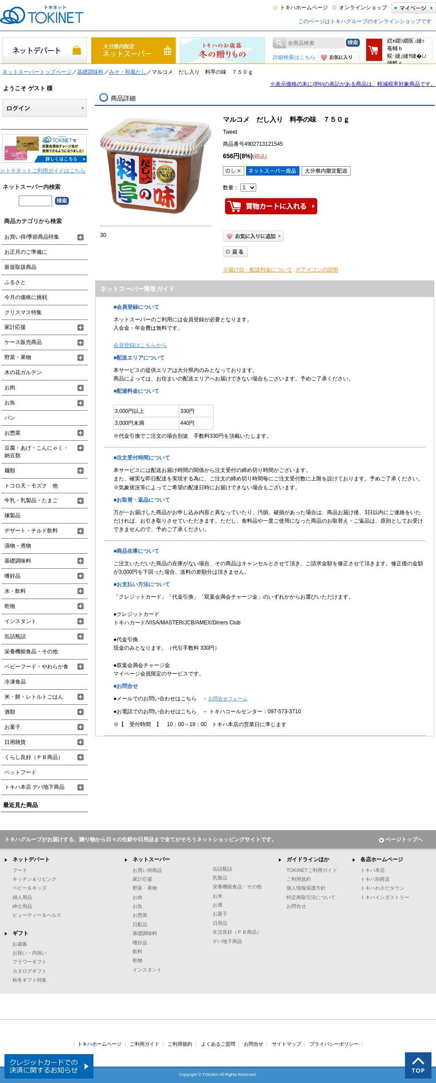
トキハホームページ (304, 7)
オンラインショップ (363, 7)
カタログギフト (29, 971)
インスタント (20, 621)
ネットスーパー (151, 859)
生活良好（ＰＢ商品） (237, 932)
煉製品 (12, 515)
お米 (217, 896)
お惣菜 (12, 433)
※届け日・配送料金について (257, 270)
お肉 (9, 387)
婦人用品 (22, 897)
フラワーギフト (29, 961)
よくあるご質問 (218, 1044)
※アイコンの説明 (316, 270)
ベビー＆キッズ (29, 888)
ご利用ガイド (144, 1044)
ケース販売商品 (23, 342)
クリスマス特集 (23, 312)
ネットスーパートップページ (37, 72)
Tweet (230, 132)
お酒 (217, 904)
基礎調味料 (90, 72)
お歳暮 (19, 944)
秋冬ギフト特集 (29, 980)
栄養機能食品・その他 (31, 651)
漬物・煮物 (17, 546)
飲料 (137, 951)
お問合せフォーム (227, 698)
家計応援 (15, 327)
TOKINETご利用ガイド (312, 870)
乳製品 (220, 877)
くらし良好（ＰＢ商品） (33, 757)
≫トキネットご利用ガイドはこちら (42, 171)
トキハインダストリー (384, 897)
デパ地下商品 (227, 941)
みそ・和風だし (127, 72)
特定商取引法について (311, 897)
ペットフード (20, 772)
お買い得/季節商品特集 (31, 237)
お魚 (9, 403)
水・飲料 (15, 591)
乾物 (9, 606)
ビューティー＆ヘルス (36, 915)
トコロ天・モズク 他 (31, 486)
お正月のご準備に (25, 252)
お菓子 (12, 727)
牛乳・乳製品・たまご (31, 500)
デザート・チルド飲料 (31, 531)
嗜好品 (12, 576)
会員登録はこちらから (140, 345)
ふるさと (15, 282)
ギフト (20, 933)
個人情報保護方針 (306, 888)
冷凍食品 (15, 682)
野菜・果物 (17, 357)
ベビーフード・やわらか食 (36, 666)
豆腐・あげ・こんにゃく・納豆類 (36, 452)
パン (9, 418)
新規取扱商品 (20, 267)
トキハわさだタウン (382, 888)
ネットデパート (31, 859)
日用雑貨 (15, 742)
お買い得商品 (147, 870)
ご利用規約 (299, 879)
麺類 (9, 471)
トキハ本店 (372, 870)
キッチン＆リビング (34, 879)
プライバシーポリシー (334, 1044)
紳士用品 (22, 906)
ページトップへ (401, 839)
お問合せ (296, 906)
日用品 (220, 923)
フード (19, 870)
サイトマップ (286, 1044)
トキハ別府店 (375, 879)
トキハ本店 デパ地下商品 (34, 787)
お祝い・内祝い (29, 952)
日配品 (140, 924)
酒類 (9, 712)
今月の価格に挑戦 (25, 297)
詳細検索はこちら (294, 57)
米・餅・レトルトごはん (33, 697)
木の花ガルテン (23, 372)
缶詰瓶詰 (15, 636)
